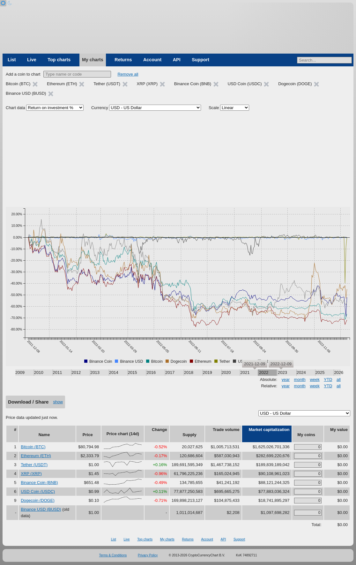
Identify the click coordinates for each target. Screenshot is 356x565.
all (339, 379)
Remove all (127, 74)
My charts (92, 59)
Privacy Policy (148, 555)
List (12, 59)
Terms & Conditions (113, 555)
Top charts (59, 59)
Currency (99, 107)
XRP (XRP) (31, 473)
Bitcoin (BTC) (33, 446)
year (286, 379)
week (314, 379)
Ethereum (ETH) (36, 455)
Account (152, 59)
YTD (328, 379)
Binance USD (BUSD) (41, 509)
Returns (123, 59)
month (300, 379)
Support (200, 59)
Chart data (15, 107)
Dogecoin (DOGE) (37, 500)
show (58, 401)
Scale (214, 107)
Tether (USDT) (34, 464)
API (177, 59)
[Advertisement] (178, 159)
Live (31, 59)
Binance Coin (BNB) (39, 482)
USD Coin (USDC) (38, 491)
